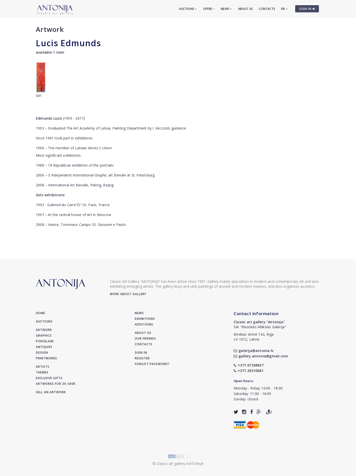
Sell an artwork (51, 392)
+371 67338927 (249, 365)
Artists (42, 367)
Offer (209, 9)
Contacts (267, 9)
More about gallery (128, 294)
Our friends (145, 338)
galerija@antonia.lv (253, 350)
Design (42, 352)
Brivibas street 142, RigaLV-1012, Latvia (254, 337)
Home (40, 313)
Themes (42, 372)
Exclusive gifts (49, 378)
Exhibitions (145, 319)
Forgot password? (152, 364)
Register (142, 358)
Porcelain (45, 341)
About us (245, 9)
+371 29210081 (249, 370)
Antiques (44, 347)
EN (284, 9)
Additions (144, 324)
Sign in (141, 352)
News (226, 9)
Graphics (44, 335)
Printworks (46, 358)
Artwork (50, 29)
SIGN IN (307, 9)
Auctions (188, 9)
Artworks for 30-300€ (56, 384)
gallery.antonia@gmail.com (261, 356)
